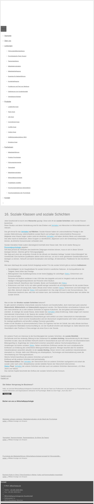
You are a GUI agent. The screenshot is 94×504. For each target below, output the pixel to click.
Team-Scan (11, 106)
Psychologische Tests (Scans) (17, 51)
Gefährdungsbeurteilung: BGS (17, 132)
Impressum (16, 500)
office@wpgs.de (15, 481)
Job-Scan (11, 112)
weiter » (5, 416)
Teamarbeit (11, 162)
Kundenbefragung (13, 76)
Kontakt (7, 193)
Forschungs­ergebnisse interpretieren (19, 182)
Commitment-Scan (13, 117)
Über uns (7, 36)
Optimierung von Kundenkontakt (18, 86)
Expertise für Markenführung (16, 71)
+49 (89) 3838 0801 (16, 485)
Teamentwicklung (13, 56)
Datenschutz (24, 500)
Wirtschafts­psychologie (15, 172)
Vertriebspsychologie (14, 91)
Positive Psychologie (14, 152)
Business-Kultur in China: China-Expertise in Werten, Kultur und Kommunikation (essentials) (33, 469)
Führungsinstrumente (14, 157)
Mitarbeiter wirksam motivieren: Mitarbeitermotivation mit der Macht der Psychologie (30, 414)
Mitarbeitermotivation (14, 61)
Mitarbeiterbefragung (14, 66)
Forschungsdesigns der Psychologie (19, 188)
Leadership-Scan (13, 101)
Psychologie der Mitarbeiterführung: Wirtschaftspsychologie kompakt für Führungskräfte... (32, 451)
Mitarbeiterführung (13, 147)
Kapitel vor (5, 373)
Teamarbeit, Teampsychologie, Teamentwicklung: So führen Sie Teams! (26, 432)
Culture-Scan (12, 127)
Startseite (7, 31)
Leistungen (8, 41)
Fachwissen (8, 142)
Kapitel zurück (6, 371)
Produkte (7, 96)
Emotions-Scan (12, 137)
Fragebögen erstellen (14, 177)
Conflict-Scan (12, 122)
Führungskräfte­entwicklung (16, 46)
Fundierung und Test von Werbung (18, 81)
